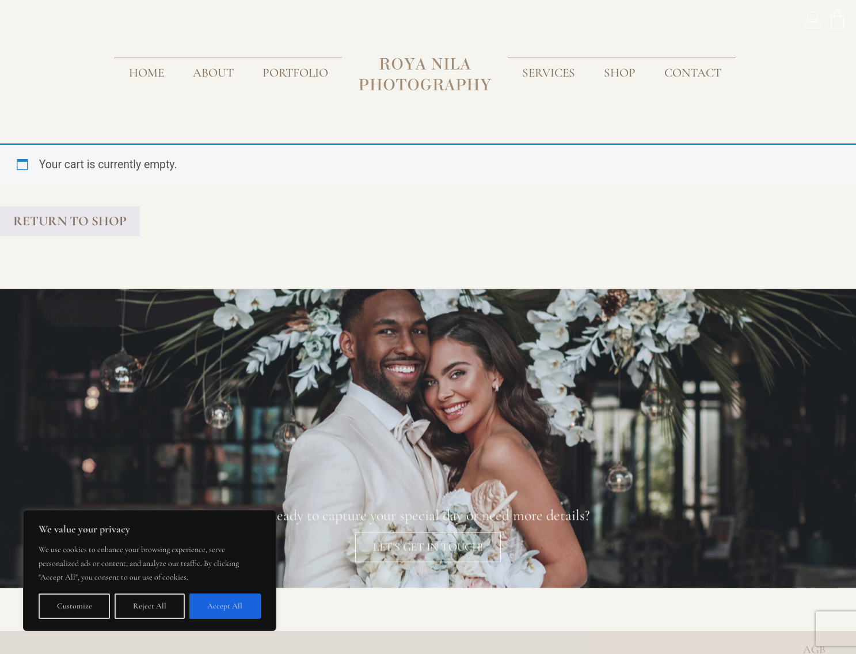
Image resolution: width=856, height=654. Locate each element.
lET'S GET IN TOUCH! (427, 561)
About (213, 72)
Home (146, 72)
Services (548, 72)
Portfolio (295, 72)
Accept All (224, 606)
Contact (692, 72)
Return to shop (70, 221)
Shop (620, 72)
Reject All (149, 606)
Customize (74, 606)
